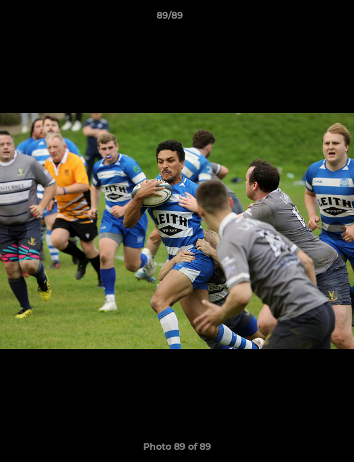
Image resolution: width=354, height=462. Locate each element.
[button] (308, 18)
